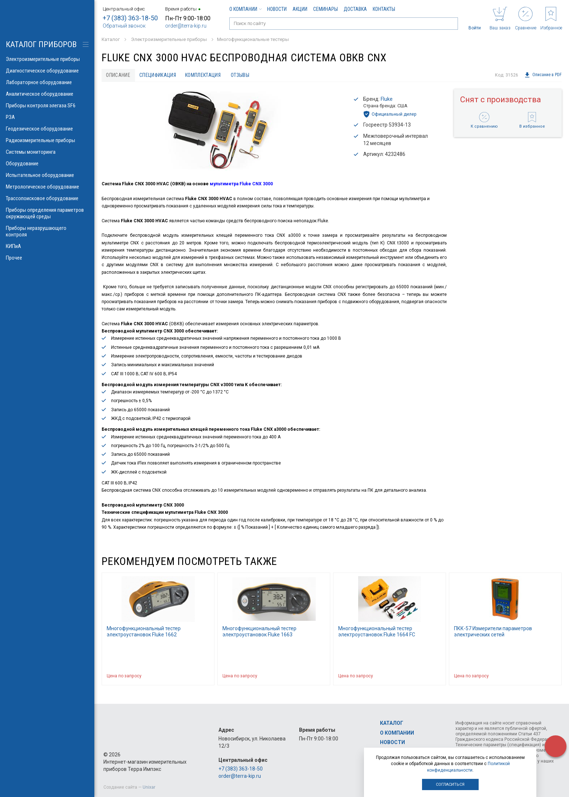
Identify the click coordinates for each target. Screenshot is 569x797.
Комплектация (204, 75)
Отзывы (242, 75)
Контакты (384, 9)
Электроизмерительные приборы (47, 59)
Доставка (355, 9)
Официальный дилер (390, 114)
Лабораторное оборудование (47, 82)
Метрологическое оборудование (47, 186)
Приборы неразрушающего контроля (47, 231)
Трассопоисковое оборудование (47, 198)
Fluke (387, 99)
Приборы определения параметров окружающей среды (47, 213)
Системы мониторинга (47, 152)
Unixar (149, 787)
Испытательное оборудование (47, 175)
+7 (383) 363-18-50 (130, 18)
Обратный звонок (124, 26)
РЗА (47, 117)
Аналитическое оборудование (47, 94)
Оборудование (47, 163)
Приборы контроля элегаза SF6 (47, 105)
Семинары (325, 9)
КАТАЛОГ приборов (41, 44)
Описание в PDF (543, 75)
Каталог (391, 723)
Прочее (47, 258)
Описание (118, 75)
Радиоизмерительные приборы (47, 140)
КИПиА (47, 246)
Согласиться (450, 784)
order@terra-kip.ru (185, 26)
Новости (277, 9)
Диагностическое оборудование (47, 70)
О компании (245, 9)
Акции (299, 9)
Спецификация (158, 75)
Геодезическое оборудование (47, 128)
